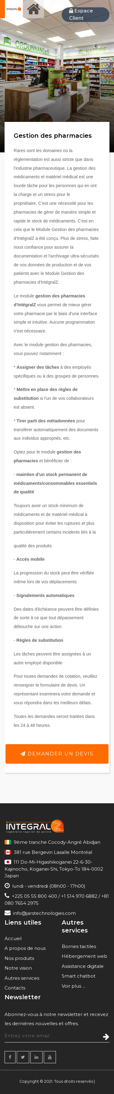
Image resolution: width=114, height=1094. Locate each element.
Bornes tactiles (79, 946)
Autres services (22, 978)
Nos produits (19, 958)
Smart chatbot (78, 976)
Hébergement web (84, 956)
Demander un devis (57, 754)
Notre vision (18, 968)
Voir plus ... (73, 986)
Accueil (13, 938)
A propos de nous (25, 948)
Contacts (15, 988)
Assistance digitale (83, 966)
